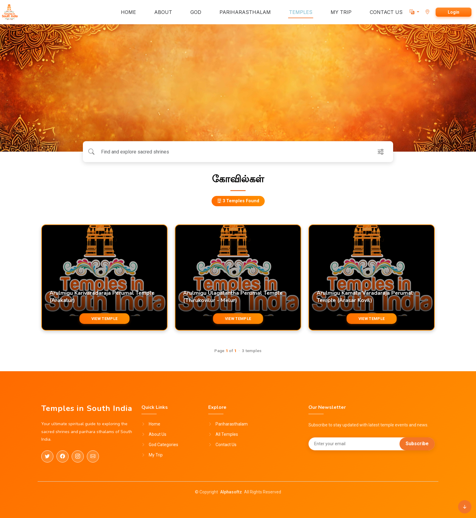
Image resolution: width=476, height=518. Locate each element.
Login (453, 12)
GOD (195, 12)
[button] (414, 12)
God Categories (163, 444)
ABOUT (163, 12)
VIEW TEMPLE (104, 318)
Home (154, 424)
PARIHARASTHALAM (245, 12)
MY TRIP (341, 12)
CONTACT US (386, 12)
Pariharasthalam (232, 424)
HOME (128, 12)
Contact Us (226, 444)
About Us (157, 434)
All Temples (227, 434)
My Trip (156, 455)
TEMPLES (300, 12)
